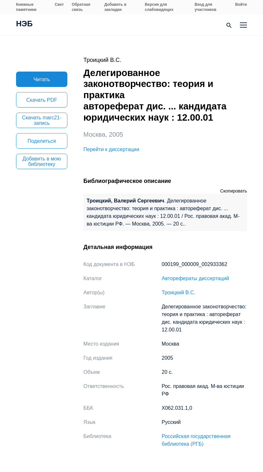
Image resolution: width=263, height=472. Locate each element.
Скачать (41, 100)
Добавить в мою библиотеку (41, 161)
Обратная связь (81, 7)
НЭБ (24, 24)
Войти (241, 4)
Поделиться (42, 141)
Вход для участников (205, 7)
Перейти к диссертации (111, 149)
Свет (59, 4)
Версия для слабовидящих (159, 7)
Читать (42, 79)
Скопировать (233, 190)
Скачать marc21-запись (41, 120)
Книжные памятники (26, 7)
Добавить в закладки (115, 7)
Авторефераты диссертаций (195, 278)
